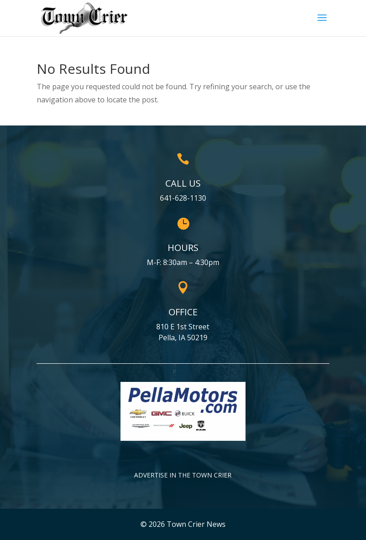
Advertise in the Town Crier (182, 475)
